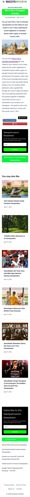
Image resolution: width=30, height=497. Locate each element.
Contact (19, 489)
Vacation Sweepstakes (15, 7)
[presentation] (15, 189)
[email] (15, 427)
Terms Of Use (21, 485)
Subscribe (15, 149)
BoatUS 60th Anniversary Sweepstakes (14, 445)
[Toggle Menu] (3, 1)
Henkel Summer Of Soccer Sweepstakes (15, 463)
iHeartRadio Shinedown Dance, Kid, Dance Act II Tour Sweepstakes (15, 345)
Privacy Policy (9, 485)
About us (11, 489)
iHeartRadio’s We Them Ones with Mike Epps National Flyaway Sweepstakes (14, 273)
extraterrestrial (11, 17)
